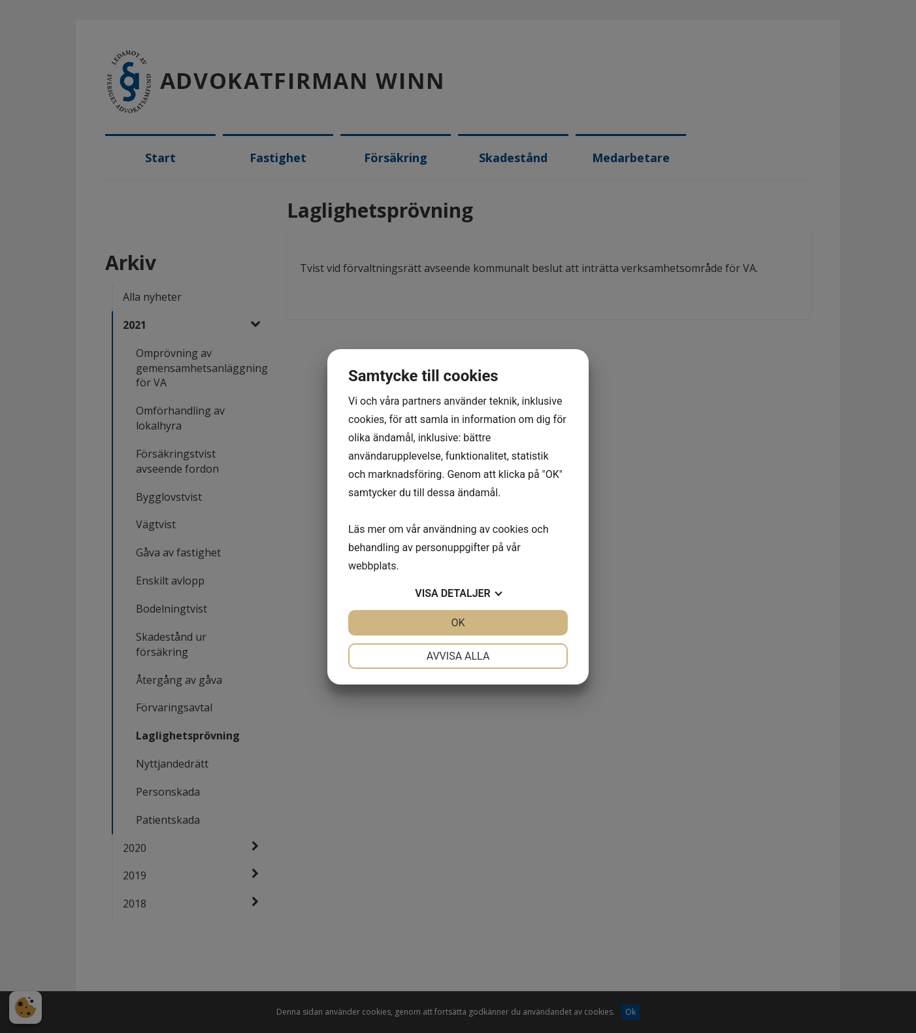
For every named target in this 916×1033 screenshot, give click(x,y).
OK (458, 623)
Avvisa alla (458, 656)
